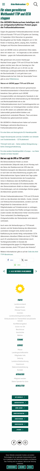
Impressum (20, 364)
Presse (20, 349)
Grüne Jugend (20, 408)
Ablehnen (22, 467)
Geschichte (20, 332)
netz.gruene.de (20, 397)
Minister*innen (20, 310)
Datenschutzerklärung (20, 367)
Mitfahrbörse (14, 79)
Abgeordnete (20, 307)
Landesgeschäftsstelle (20, 352)
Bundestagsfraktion (20, 414)
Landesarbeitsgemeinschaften (20, 316)
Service (20, 345)
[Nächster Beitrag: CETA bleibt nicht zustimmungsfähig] (36, 271)
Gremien (20, 313)
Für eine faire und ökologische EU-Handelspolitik (19, 132)
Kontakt (20, 370)
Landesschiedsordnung (20, 361)
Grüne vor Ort (20, 326)
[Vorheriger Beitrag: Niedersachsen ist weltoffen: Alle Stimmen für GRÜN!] (4, 271)
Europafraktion (20, 424)
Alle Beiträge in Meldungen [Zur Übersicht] (20, 271)
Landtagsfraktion (20, 403)
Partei (20, 300)
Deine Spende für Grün (20, 381)
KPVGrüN (20, 430)
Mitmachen (20, 374)
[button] (13, 260)
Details (30, 467)
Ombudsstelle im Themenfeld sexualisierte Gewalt (20, 320)
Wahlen (20, 335)
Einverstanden (12, 467)
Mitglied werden (20, 378)
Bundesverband (20, 419)
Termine (20, 339)
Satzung (20, 358)
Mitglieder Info (20, 355)
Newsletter (20, 385)
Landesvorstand (20, 304)
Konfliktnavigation (20, 324)
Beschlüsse (20, 329)
